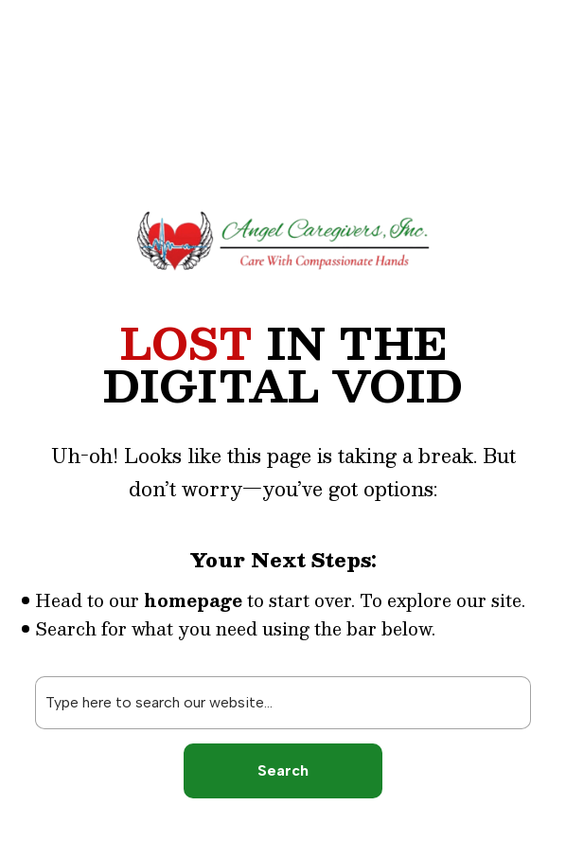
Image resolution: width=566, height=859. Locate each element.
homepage (193, 600)
